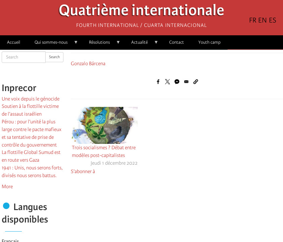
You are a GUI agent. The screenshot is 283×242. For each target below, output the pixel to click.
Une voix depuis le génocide (30, 99)
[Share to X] (167, 81)
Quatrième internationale (141, 12)
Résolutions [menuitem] (101, 44)
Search (54, 57)
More (7, 187)
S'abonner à (83, 171)
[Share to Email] (186, 81)
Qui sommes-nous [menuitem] (53, 44)
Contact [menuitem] (176, 42)
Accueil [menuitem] (13, 42)
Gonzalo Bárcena (88, 64)
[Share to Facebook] (158, 81)
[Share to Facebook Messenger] (177, 81)
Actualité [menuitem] (141, 44)
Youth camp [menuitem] (209, 42)
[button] (195, 81)
